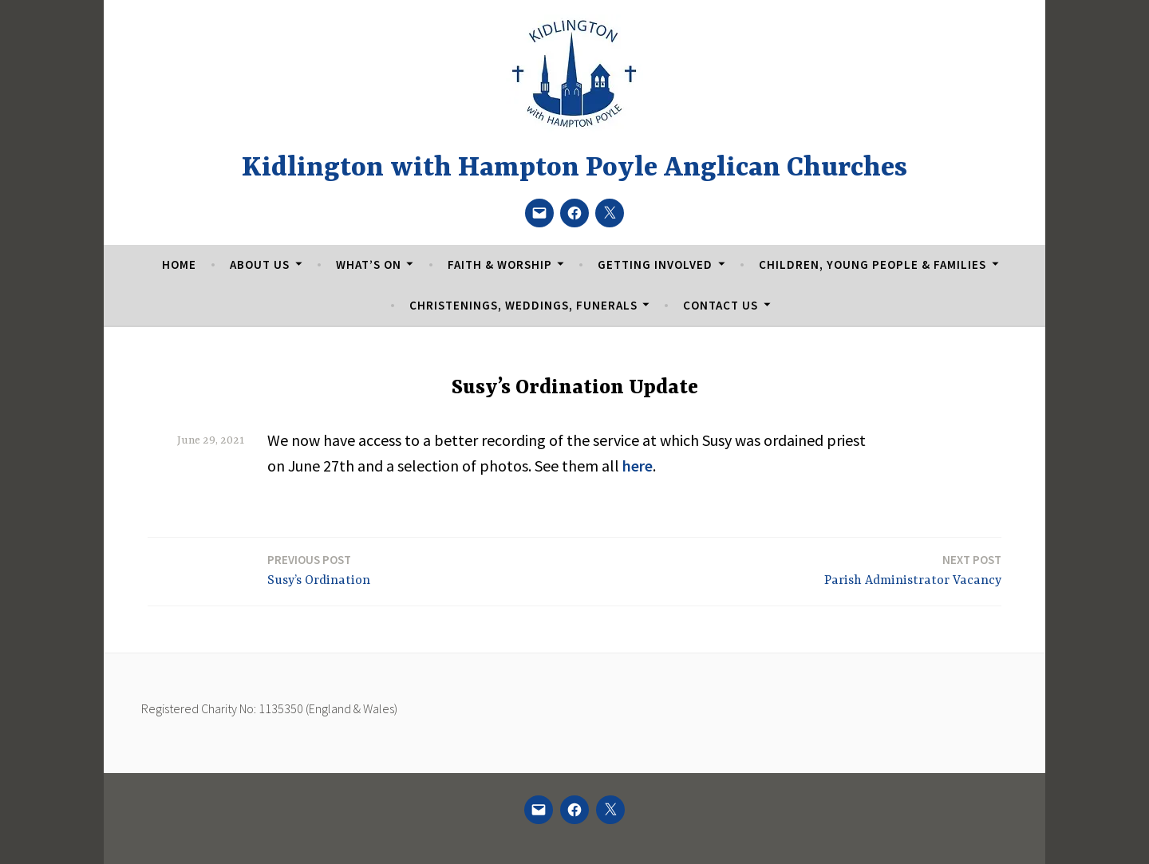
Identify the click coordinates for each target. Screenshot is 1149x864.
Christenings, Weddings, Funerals (523, 305)
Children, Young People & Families (872, 264)
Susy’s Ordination (318, 569)
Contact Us (720, 305)
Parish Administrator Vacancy (912, 569)
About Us (260, 264)
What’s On (368, 264)
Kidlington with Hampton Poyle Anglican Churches (574, 168)
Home (179, 264)
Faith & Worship (500, 264)
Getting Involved (655, 264)
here (637, 465)
